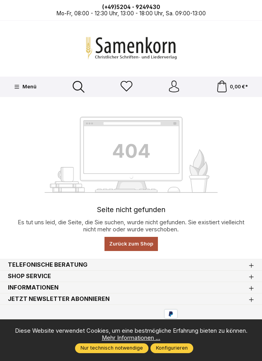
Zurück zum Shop (131, 244)
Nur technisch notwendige (112, 348)
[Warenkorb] (232, 87)
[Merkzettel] (126, 87)
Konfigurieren (172, 348)
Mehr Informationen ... (131, 337)
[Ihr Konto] (174, 87)
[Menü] (25, 87)
